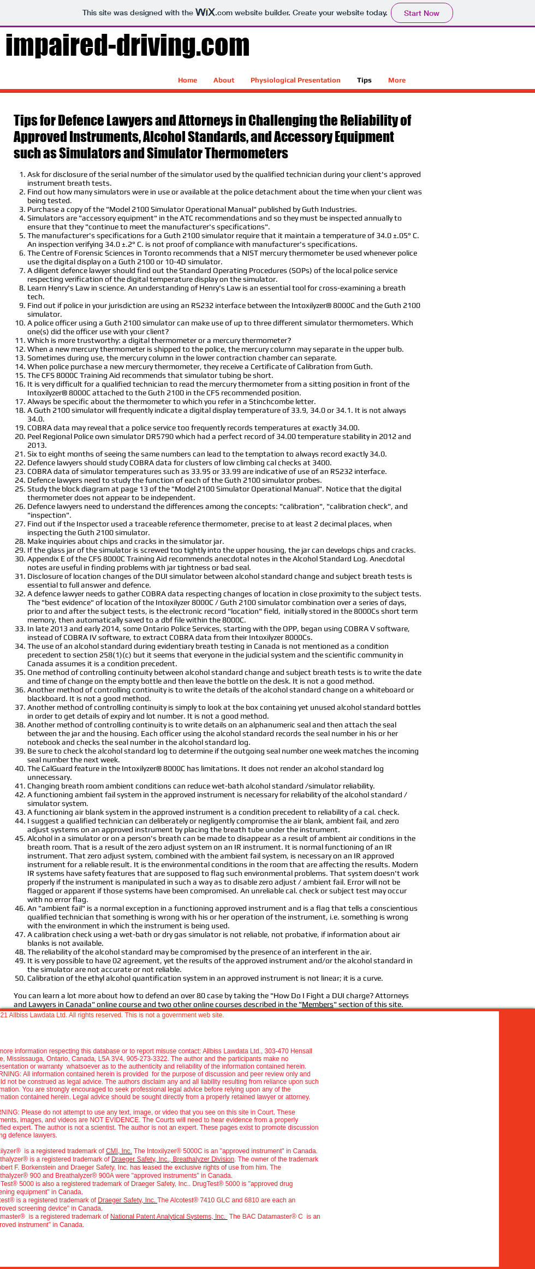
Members (318, 1004)
